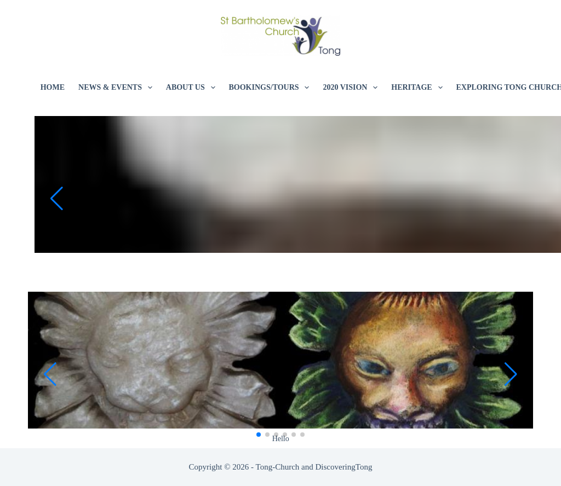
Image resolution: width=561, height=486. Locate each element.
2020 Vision (352, 87)
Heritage (418, 87)
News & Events (117, 87)
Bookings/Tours (271, 87)
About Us (193, 87)
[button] (56, 198)
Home (53, 87)
